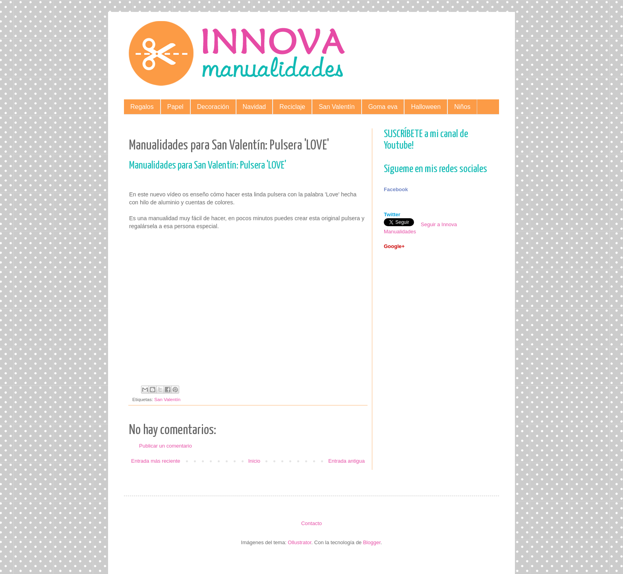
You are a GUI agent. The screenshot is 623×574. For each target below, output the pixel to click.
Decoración (213, 106)
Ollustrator (299, 542)
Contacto (311, 523)
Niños (462, 106)
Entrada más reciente (155, 461)
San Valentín (336, 106)
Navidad (254, 106)
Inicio (254, 461)
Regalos (142, 106)
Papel (175, 106)
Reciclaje (292, 106)
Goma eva (383, 106)
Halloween (426, 106)
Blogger (372, 542)
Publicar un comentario (165, 446)
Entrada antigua (346, 461)
